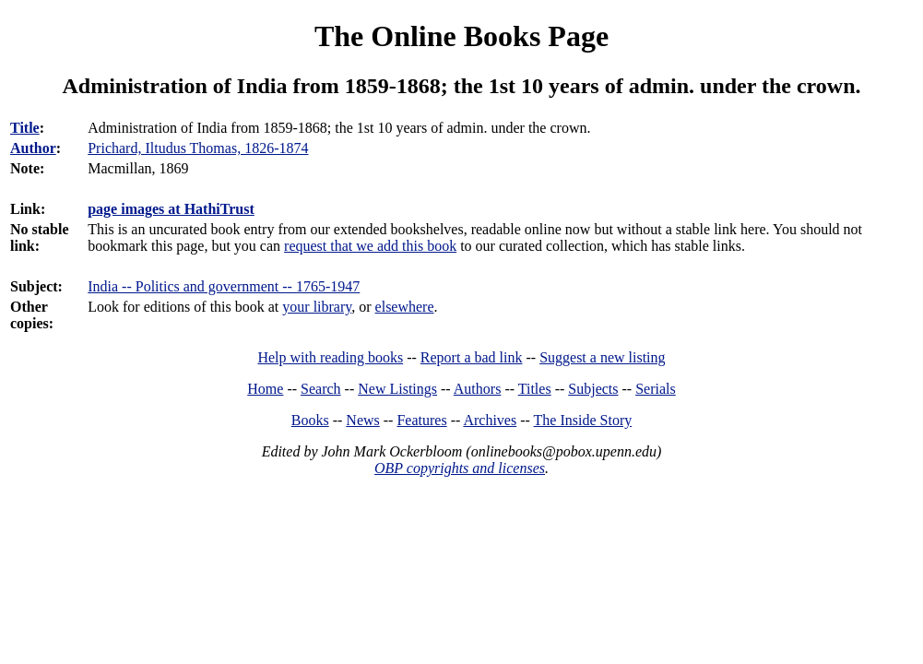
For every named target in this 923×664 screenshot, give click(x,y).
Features (421, 420)
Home (265, 389)
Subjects (593, 389)
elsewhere (404, 306)
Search (321, 389)
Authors (478, 389)
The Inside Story (583, 420)
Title (25, 128)
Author (33, 148)
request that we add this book (370, 246)
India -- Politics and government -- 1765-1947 (224, 286)
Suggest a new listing (602, 357)
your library (316, 306)
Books (310, 420)
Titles (534, 389)
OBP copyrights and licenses (459, 468)
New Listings (397, 389)
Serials (655, 389)
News (362, 420)
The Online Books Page (461, 36)
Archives (489, 420)
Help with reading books (330, 357)
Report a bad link (471, 357)
